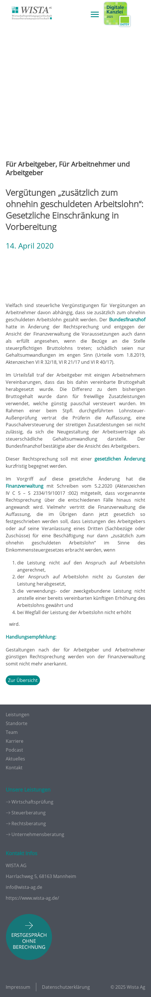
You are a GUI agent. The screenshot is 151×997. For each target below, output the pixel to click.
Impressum (18, 987)
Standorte (16, 723)
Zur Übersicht (23, 680)
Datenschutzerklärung (66, 987)
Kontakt (14, 767)
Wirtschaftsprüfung (32, 802)
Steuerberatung (28, 813)
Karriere (14, 741)
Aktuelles (15, 759)
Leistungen (17, 714)
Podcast (14, 750)
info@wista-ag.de (24, 887)
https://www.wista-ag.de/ (32, 898)
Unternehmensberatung (37, 834)
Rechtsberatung (28, 823)
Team (12, 732)
